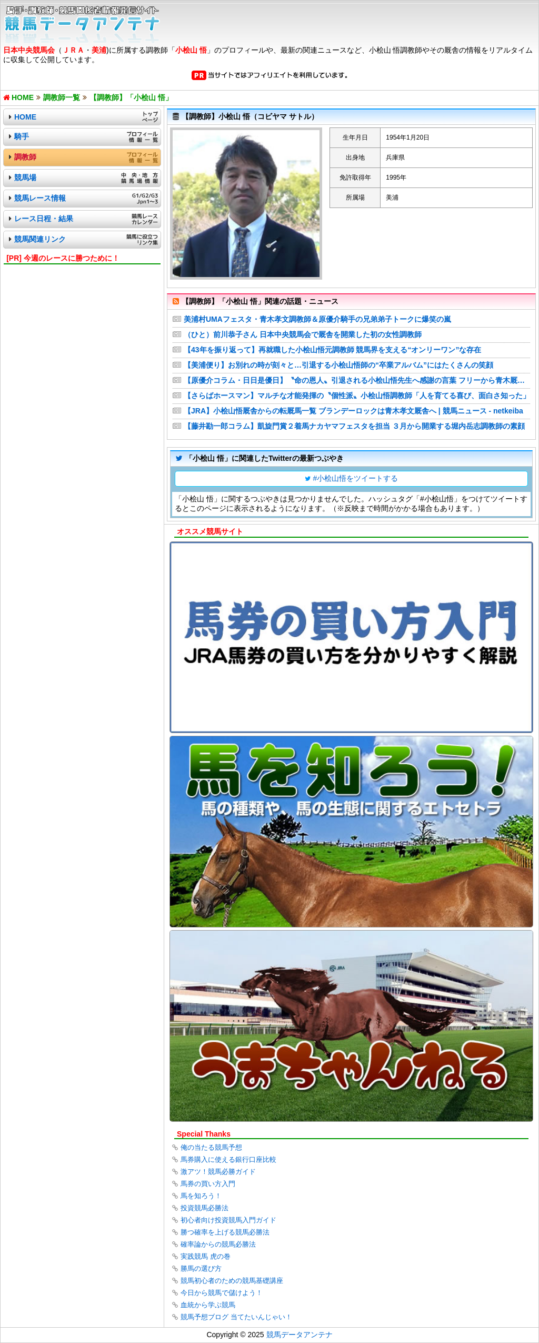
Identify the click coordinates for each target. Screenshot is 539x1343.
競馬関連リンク (40, 239)
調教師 (25, 157)
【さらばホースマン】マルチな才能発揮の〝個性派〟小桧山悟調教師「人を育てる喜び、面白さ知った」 (357, 395)
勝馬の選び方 (201, 1268)
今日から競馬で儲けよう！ (222, 1293)
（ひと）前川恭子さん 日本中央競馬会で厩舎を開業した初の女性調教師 (303, 334)
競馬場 (25, 177)
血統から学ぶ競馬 (208, 1305)
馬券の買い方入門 (208, 1184)
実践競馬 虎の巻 (206, 1256)
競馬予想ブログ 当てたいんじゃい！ (236, 1317)
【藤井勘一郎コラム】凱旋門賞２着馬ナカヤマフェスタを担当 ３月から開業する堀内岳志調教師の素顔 (354, 426)
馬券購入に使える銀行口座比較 (228, 1159)
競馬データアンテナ (299, 1334)
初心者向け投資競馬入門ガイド (228, 1220)
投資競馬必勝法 (204, 1208)
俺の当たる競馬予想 (211, 1147)
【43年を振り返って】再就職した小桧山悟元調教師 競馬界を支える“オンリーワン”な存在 (332, 349)
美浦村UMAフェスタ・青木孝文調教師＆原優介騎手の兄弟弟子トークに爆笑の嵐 (317, 319)
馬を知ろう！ (201, 1196)
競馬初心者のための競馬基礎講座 (232, 1281)
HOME (25, 117)
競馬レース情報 (40, 198)
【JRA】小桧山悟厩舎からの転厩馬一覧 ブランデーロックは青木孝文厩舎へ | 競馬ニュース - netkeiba (353, 411)
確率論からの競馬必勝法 (218, 1244)
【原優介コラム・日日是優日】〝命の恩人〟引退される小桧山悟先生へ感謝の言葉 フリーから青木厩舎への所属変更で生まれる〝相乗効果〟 (357, 380)
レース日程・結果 (43, 218)
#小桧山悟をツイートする (355, 478)
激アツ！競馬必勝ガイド (218, 1172)
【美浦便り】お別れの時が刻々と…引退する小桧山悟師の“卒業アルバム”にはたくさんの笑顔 (338, 365)
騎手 (21, 136)
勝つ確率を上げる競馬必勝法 (225, 1232)
